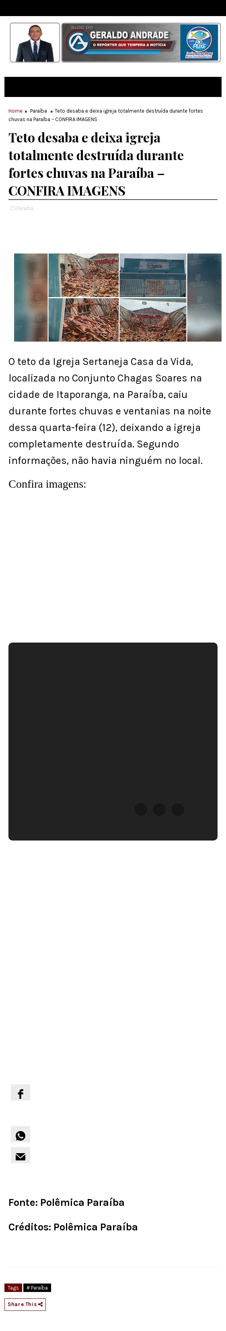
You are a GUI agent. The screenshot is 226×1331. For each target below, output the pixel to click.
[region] (84, 568)
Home (15, 111)
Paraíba (38, 111)
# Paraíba (37, 1288)
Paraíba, (25, 208)
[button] (141, 809)
